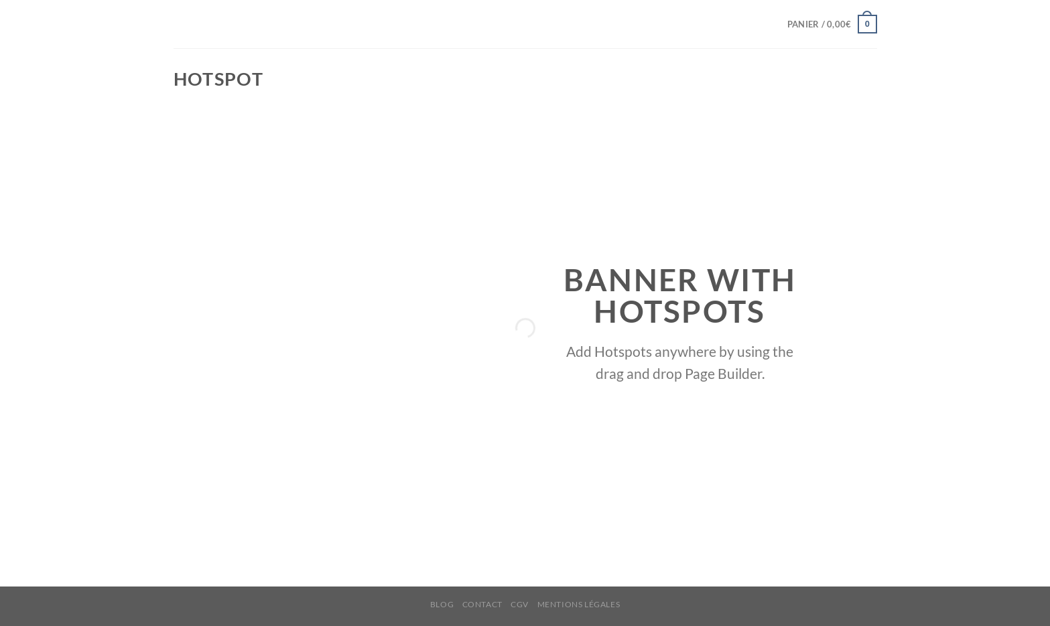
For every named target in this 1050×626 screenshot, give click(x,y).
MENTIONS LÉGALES (578, 604)
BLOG (442, 604)
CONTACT (482, 604)
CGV (520, 604)
